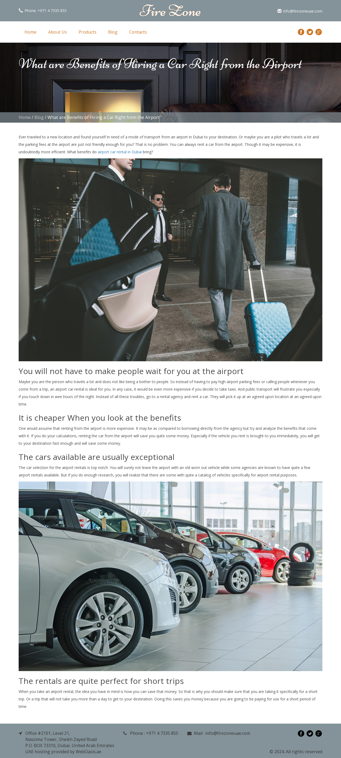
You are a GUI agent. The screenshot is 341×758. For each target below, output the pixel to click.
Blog (112, 32)
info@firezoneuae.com (299, 11)
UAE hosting (37, 752)
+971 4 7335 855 (52, 10)
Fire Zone (170, 10)
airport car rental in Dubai (120, 151)
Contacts (138, 32)
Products (87, 32)
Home (30, 32)
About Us (57, 32)
